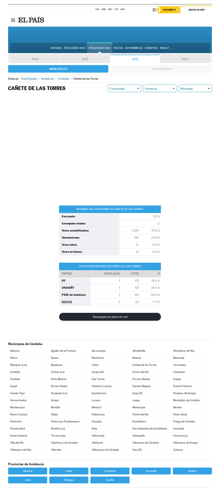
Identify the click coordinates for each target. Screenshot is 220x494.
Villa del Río (17, 442)
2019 (35, 59)
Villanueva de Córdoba (145, 442)
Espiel (13, 386)
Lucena (96, 400)
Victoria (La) (180, 435)
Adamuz (15, 350)
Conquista (179, 372)
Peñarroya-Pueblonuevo (65, 421)
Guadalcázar (99, 393)
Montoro (96, 407)
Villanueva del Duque (185, 442)
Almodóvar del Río (183, 350)
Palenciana (98, 414)
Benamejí (178, 357)
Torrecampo (58, 435)
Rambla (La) (58, 428)
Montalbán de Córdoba (186, 400)
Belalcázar (98, 357)
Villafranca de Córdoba (64, 442)
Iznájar (55, 400)
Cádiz (69, 471)
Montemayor (17, 407)
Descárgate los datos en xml (110, 316)
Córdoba (15, 379)
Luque (136, 400)
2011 (135, 59)
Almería (27, 471)
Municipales (58, 69)
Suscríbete (169, 9)
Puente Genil (17, 428)
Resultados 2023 (74, 48)
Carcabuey (179, 364)
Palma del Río (140, 414)
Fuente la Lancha (102, 386)
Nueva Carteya (18, 414)
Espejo (177, 379)
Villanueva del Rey (20, 449)
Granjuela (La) (59, 393)
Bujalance (57, 364)
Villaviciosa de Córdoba (105, 449)
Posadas (97, 421)
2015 (85, 59)
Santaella (178, 428)
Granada (151, 471)
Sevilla (110, 480)
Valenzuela (98, 435)
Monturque (138, 407)
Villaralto (56, 449)
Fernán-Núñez (59, 386)
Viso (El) (137, 449)
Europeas (151, 48)
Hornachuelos (18, 400)
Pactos (118, 48)
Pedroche (16, 421)
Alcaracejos (99, 350)
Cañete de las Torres (144, 364)
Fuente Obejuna (141, 386)
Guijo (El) (137, 393)
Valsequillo (138, 435)
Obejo (54, 414)
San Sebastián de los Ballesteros (150, 428)
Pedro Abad (180, 414)
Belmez (136, 357)
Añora (13, 357)
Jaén (28, 480)
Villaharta (97, 442)
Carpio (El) (98, 372)
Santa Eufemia (18, 435)
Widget (164, 48)
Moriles (177, 407)
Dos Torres (98, 379)
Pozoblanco (139, 421)
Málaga (68, 480)
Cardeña (15, 372)
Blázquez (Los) (18, 364)
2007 (185, 59)
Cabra (95, 364)
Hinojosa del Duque (184, 393)
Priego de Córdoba (184, 421)
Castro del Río (140, 372)
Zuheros (178, 449)
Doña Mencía (58, 379)
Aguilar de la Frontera (63, 350)
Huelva (192, 471)
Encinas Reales (141, 379)
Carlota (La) (58, 372)
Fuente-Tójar (17, 393)
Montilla (55, 407)
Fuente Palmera (182, 386)
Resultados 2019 (99, 48)
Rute (94, 428)
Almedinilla (138, 350)
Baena (54, 357)
